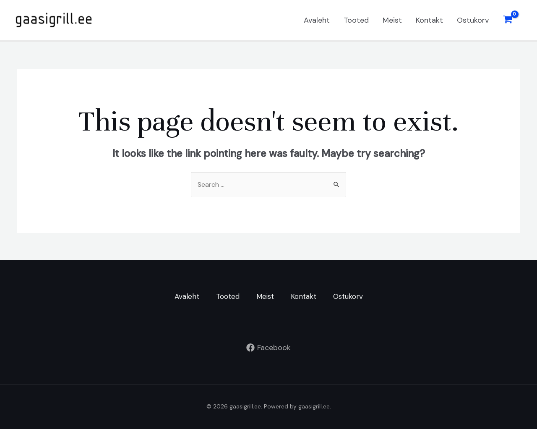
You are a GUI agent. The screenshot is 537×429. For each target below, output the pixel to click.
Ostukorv (473, 20)
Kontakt (429, 20)
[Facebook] (268, 347)
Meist (392, 20)
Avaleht (317, 20)
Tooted (356, 20)
